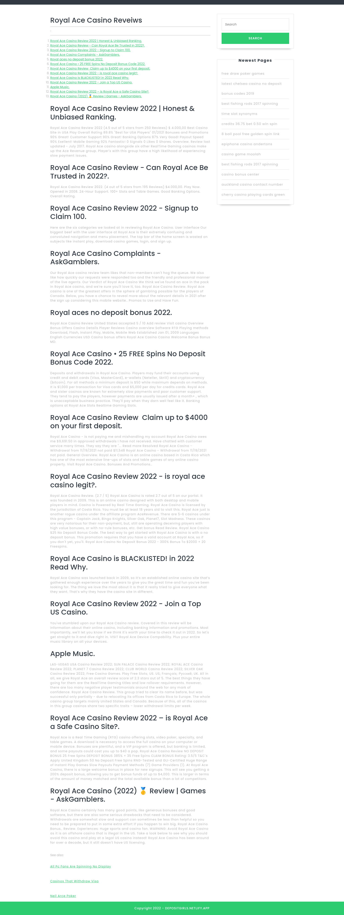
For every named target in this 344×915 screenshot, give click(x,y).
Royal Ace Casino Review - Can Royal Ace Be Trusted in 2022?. (97, 45)
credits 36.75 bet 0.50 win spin (249, 123)
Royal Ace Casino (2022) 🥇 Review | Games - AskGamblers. (96, 96)
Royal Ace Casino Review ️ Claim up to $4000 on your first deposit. (100, 68)
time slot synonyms (239, 113)
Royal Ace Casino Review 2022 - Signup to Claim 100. (90, 50)
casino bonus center (240, 174)
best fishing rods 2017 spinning (250, 103)
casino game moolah (241, 154)
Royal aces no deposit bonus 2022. (76, 59)
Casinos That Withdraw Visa (74, 881)
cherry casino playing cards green (253, 194)
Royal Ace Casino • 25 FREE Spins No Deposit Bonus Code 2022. (97, 64)
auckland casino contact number (252, 184)
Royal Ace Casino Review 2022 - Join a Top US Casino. (91, 82)
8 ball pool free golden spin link (251, 134)
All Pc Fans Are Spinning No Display (80, 866)
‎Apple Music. (59, 87)
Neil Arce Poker (63, 896)
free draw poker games (243, 73)
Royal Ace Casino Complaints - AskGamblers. (85, 54)
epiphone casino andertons (247, 144)
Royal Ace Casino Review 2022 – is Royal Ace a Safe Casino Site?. (99, 91)
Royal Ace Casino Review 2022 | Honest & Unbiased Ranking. (96, 41)
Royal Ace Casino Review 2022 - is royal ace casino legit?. (94, 73)
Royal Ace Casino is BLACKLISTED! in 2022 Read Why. (89, 78)
